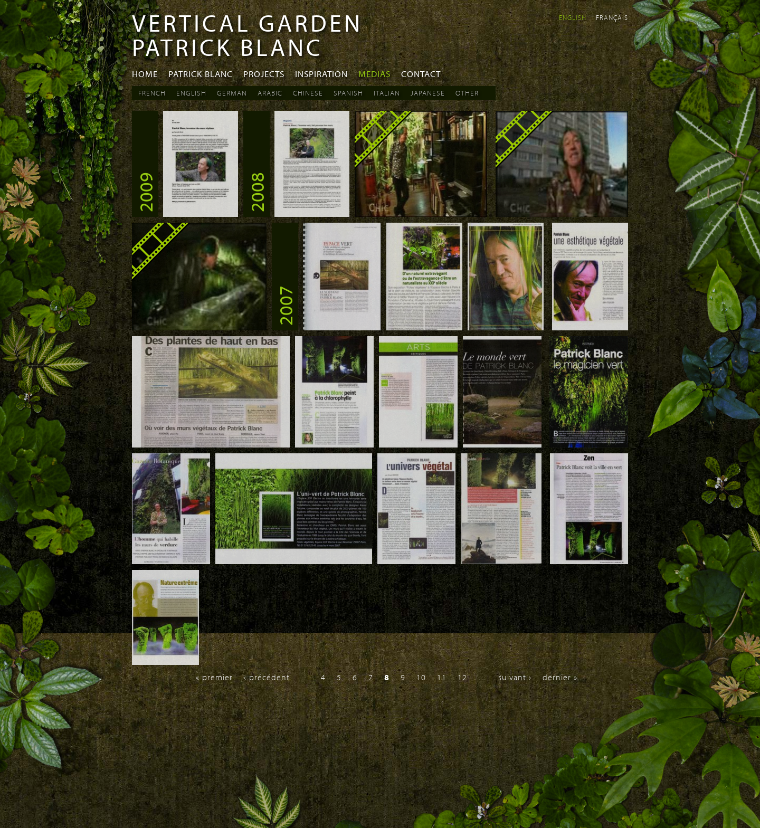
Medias (374, 73)
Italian (387, 93)
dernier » (560, 677)
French (152, 93)
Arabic (270, 93)
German (232, 93)
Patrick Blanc (200, 73)
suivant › (514, 677)
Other (467, 93)
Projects (263, 73)
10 (421, 677)
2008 (256, 192)
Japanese (428, 93)
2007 (285, 305)
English (572, 17)
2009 (145, 192)
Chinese (308, 93)
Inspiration (321, 73)
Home (145, 73)
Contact (421, 73)
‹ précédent (267, 677)
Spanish (348, 93)
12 (462, 677)
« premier (214, 677)
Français (612, 17)
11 (441, 677)
